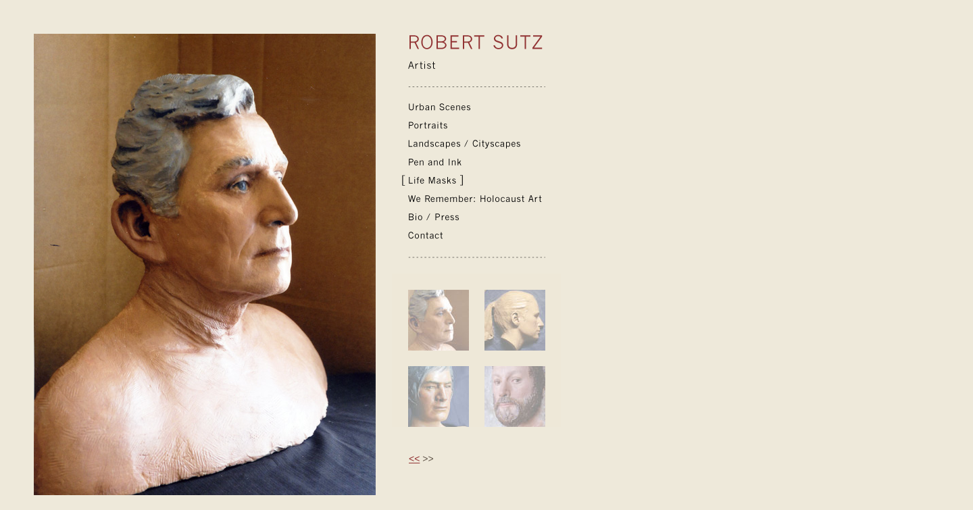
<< (414, 458)
